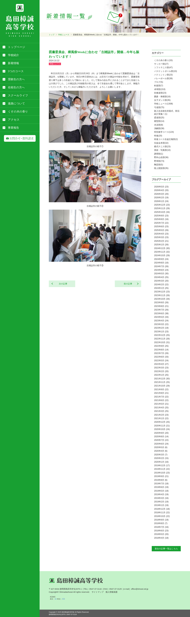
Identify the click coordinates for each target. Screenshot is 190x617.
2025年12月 (162, 205)
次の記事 (62, 284)
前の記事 (129, 284)
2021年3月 (161, 411)
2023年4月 (161, 320)
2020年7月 (161, 440)
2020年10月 (162, 429)
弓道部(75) (159, 107)
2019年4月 (161, 494)
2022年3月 (161, 368)
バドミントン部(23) (163, 75)
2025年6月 (161, 226)
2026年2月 (161, 197)
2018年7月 (161, 527)
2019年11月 (162, 469)
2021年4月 (161, 407)
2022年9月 (161, 346)
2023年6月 (161, 313)
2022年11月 (162, 339)
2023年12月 (162, 292)
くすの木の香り (18, 111)
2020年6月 (161, 444)
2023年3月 (161, 324)
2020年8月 (161, 436)
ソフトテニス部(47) (163, 67)
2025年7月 (161, 223)
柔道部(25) (159, 117)
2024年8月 (161, 263)
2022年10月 (162, 342)
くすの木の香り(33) (163, 60)
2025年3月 (161, 237)
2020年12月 (162, 422)
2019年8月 (160, 480)
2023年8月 (161, 306)
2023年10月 (162, 299)
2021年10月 (162, 386)
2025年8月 (161, 219)
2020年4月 (160, 451)
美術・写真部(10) (162, 150)
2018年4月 (161, 538)
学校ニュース (63, 35)
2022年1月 (161, 375)
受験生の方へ (16, 79)
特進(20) (158, 136)
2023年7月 (161, 310)
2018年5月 (161, 534)
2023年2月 (161, 328)
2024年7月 (161, 266)
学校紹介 (13, 55)
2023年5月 (161, 317)
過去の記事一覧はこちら (166, 548)
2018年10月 (162, 516)
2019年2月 (161, 502)
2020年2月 (161, 458)
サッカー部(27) (161, 64)
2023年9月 (161, 302)
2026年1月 (161, 201)
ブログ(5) (158, 82)
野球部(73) (159, 161)
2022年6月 (161, 357)
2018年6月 (161, 530)
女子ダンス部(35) (162, 100)
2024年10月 (162, 255)
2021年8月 (161, 393)
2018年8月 (160, 523)
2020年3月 (160, 454)
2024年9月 (161, 259)
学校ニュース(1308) (163, 104)
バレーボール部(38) (163, 78)
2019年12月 (162, 465)
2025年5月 (161, 230)
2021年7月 (161, 397)
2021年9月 (161, 389)
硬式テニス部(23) (162, 146)
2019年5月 (161, 491)
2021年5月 (161, 404)
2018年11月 (162, 512)
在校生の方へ (16, 87)
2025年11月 (162, 208)
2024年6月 (161, 270)
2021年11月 (162, 382)
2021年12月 (162, 378)
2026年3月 (161, 194)
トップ (51, 35)
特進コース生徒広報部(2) (166, 139)
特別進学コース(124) (164, 132)
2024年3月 (161, 281)
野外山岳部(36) (161, 157)
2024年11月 (162, 252)
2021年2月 (161, 415)
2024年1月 (161, 288)
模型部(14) (159, 121)
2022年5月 (161, 360)
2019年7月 (161, 483)
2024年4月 (161, 277)
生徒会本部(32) (161, 143)
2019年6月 (161, 487)
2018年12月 (162, 509)
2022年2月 (161, 371)
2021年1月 (161, 418)
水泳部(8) (158, 125)
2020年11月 (162, 426)
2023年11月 (162, 295)
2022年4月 (161, 364)
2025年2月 (161, 241)
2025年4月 (161, 234)
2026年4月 (161, 190)
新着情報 (13, 63)
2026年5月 (161, 187)
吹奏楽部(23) (160, 93)
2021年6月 (161, 400)
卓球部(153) (159, 89)
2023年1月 (161, 331)
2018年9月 (161, 520)
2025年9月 (161, 216)
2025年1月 (161, 244)
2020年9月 (161, 433)
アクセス (14, 119)
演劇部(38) (159, 128)
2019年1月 (161, 505)
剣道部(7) (158, 85)
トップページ (16, 47)
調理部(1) (158, 154)
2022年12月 (162, 335)
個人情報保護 (111, 592)
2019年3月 (161, 498)
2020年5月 (160, 447)
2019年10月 (162, 473)
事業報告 (13, 127)
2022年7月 (161, 353)
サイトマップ (98, 592)
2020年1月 (161, 462)
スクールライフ (18, 95)
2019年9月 (161, 476)
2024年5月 (161, 273)
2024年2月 (161, 284)
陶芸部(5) (158, 165)
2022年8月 (161, 350)
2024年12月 (162, 248)
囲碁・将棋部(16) (162, 96)
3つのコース (16, 71)
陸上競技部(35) (161, 168)
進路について (16, 103)
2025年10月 (162, 212)
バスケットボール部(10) (165, 71)
